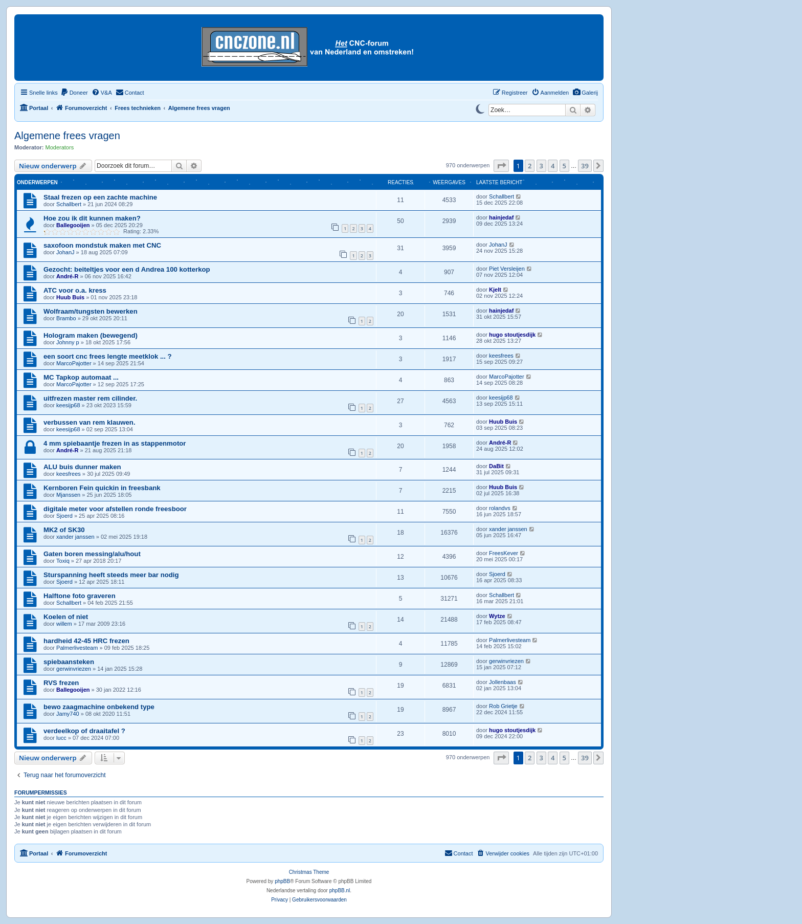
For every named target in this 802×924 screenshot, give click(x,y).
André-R (67, 276)
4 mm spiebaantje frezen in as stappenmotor (114, 443)
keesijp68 (68, 405)
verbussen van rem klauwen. (89, 422)
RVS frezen (61, 683)
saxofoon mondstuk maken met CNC (102, 245)
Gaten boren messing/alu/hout (92, 554)
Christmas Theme (309, 872)
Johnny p (67, 342)
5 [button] (564, 165)
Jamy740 (67, 714)
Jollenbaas (502, 682)
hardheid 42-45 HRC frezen (86, 641)
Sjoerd (64, 516)
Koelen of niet (65, 617)
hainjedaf (501, 217)
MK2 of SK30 (64, 530)
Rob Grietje (503, 706)
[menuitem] (585, 92)
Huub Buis (70, 297)
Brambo (66, 318)
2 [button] (529, 165)
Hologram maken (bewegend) (90, 335)
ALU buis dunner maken (82, 467)
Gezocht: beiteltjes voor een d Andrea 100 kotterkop (126, 269)
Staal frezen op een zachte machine (100, 197)
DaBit (496, 466)
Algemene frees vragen (67, 135)
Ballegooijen (73, 225)
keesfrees (501, 356)
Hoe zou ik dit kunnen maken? (92, 218)
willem (64, 624)
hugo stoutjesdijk (512, 335)
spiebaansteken (68, 662)
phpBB (282, 881)
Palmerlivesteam (77, 648)
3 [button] (541, 165)
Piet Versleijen (507, 269)
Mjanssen (68, 495)
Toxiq (63, 561)
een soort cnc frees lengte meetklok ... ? (107, 356)
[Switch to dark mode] (480, 108)
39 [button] (585, 165)
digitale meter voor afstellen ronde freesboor (115, 509)
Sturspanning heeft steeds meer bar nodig (111, 575)
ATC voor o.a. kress (74, 290)
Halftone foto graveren (79, 596)
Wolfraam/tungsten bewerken (90, 311)
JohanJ (65, 252)
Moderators (60, 147)
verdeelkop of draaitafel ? (84, 731)
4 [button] (552, 165)
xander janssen (75, 537)
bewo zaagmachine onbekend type (98, 707)
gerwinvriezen (73, 669)
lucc (61, 738)
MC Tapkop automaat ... (81, 377)
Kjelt (495, 290)
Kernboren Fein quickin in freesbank (102, 488)
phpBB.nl (339, 890)
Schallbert (68, 204)
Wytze (497, 616)
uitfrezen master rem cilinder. (90, 398)
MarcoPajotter (73, 363)
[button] (501, 166)
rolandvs (499, 508)
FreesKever (503, 553)
